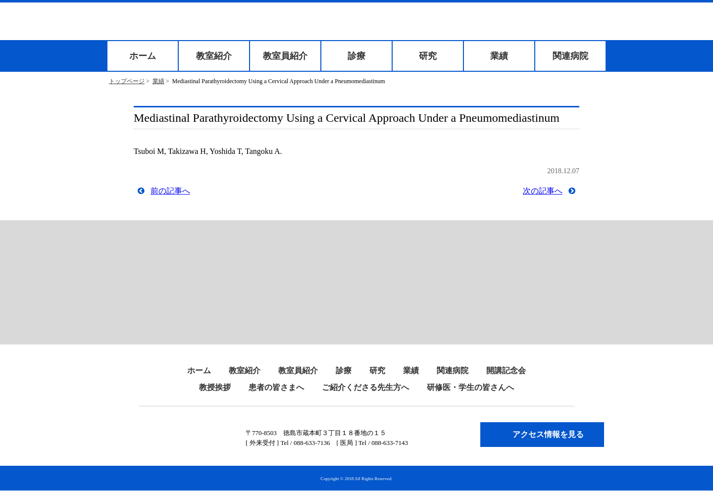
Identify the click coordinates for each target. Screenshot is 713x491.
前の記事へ (170, 191)
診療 (356, 56)
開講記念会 (506, 370)
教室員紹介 (285, 56)
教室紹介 (214, 56)
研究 (428, 56)
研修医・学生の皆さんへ (470, 387)
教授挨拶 (215, 387)
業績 (499, 56)
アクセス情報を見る (548, 434)
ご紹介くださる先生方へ (365, 387)
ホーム (142, 56)
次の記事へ (542, 191)
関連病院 (570, 56)
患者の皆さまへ (276, 387)
